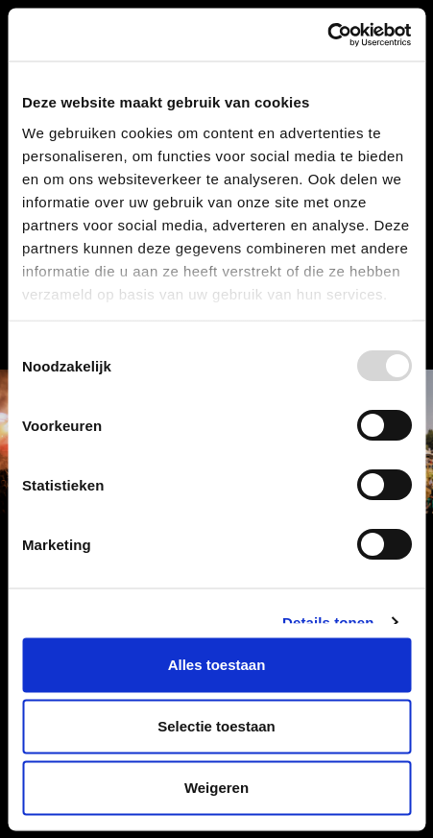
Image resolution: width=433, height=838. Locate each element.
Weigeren (216, 787)
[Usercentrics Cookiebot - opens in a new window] (327, 34)
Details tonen (327, 621)
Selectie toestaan (216, 726)
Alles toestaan (217, 665)
